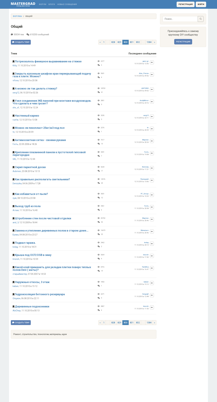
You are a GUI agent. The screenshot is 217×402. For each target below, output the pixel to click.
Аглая (16, 210)
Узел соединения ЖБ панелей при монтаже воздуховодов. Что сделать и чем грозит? (52, 102)
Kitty (15, 65)
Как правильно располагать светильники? (42, 179)
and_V (16, 222)
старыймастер (20, 274)
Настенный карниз (27, 115)
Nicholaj (145, 167)
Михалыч (145, 230)
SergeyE (145, 294)
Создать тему (20, 42)
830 (125, 42)
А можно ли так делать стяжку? (36, 88)
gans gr (146, 61)
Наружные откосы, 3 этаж (32, 282)
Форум (42, 4)
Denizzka (17, 183)
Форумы (17, 16)
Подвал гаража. (25, 242)
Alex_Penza (144, 73)
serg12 (16, 92)
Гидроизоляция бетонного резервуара (40, 294)
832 (138, 42)
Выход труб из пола (28, 206)
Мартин (145, 140)
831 (132, 42)
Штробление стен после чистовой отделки (43, 218)
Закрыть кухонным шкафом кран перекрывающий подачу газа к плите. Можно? (52, 75)
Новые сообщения (67, 4)
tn (14, 132)
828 (113, 42)
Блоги (52, 4)
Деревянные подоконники (32, 306)
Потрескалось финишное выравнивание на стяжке (48, 61)
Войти (201, 4)
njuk (15, 198)
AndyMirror (144, 101)
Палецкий (144, 179)
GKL (14, 159)
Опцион (16, 298)
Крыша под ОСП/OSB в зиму (33, 255)
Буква (16, 234)
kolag (15, 247)
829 (119, 42)
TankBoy (145, 267)
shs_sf (16, 107)
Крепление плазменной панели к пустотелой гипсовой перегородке (49, 153)
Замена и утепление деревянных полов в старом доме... (51, 230)
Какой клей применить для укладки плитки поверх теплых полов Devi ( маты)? (52, 268)
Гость (15, 144)
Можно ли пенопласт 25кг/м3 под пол (39, 127)
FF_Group (145, 194)
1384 (149, 42)
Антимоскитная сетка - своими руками (40, 140)
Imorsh (16, 259)
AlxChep (17, 310)
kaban (16, 286)
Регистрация (186, 4)
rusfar (15, 120)
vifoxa (16, 80)
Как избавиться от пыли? (31, 194)
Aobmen (17, 171)
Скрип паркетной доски (30, 167)
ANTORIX (145, 88)
